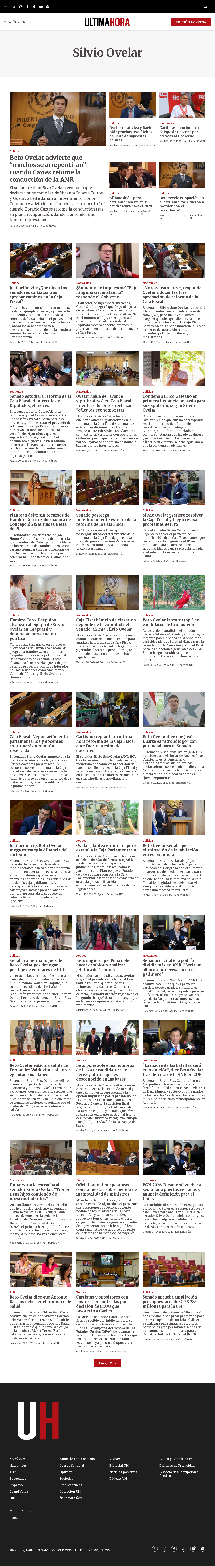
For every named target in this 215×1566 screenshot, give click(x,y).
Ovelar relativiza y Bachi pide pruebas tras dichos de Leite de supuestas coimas (131, 134)
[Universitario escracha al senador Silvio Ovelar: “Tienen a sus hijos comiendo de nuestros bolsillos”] (41, 1157)
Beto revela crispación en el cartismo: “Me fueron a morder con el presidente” (181, 204)
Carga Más (107, 1363)
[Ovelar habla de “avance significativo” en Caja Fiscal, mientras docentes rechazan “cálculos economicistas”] (107, 368)
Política (15, 151)
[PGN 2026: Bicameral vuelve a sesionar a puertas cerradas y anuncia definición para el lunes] (174, 1157)
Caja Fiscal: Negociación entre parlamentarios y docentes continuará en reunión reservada (40, 743)
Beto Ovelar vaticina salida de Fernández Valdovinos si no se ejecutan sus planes (40, 1070)
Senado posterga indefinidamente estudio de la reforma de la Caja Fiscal (106, 520)
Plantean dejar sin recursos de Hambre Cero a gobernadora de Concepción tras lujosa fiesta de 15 (40, 522)
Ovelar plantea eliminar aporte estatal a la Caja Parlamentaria (106, 847)
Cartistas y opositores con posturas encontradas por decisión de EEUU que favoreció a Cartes (102, 1304)
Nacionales (166, 123)
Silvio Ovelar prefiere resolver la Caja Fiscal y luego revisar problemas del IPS (173, 520)
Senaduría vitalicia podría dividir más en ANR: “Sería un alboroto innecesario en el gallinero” (172, 967)
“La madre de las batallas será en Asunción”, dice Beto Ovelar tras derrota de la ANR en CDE (173, 1070)
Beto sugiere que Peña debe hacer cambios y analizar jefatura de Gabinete (103, 965)
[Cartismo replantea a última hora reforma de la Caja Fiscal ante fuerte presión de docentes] (107, 709)
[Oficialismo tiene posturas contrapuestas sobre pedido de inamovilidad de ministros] (107, 1157)
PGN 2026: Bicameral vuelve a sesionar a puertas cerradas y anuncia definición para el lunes (172, 1192)
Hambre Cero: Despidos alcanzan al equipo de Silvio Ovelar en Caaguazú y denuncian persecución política (37, 629)
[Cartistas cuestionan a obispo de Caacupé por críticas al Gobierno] (182, 105)
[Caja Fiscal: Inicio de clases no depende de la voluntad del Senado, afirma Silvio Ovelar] (107, 592)
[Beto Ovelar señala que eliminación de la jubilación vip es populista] (174, 817)
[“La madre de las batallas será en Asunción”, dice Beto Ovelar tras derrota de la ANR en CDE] (174, 1037)
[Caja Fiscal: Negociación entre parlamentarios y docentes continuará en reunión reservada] (41, 709)
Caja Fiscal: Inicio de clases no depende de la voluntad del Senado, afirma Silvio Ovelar (106, 625)
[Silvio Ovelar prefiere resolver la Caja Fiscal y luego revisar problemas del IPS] (174, 487)
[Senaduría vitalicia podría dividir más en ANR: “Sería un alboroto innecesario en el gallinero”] (174, 932)
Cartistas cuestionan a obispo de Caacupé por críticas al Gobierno (179, 132)
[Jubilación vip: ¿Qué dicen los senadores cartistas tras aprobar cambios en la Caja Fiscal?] (41, 260)
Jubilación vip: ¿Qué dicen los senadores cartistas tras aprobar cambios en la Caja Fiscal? (38, 294)
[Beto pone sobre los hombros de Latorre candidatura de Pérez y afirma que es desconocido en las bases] (107, 1037)
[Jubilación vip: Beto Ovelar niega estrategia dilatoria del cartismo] (41, 817)
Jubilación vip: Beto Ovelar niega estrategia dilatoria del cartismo (39, 850)
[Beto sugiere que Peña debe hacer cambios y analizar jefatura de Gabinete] (107, 932)
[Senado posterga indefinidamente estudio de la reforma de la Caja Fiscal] (107, 487)
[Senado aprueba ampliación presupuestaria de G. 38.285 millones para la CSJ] (174, 1269)
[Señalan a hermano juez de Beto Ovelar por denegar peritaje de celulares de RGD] (41, 932)
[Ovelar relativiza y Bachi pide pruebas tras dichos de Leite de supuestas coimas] (132, 105)
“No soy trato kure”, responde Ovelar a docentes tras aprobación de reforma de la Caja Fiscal (172, 294)
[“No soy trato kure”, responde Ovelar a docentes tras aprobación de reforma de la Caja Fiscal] (174, 260)
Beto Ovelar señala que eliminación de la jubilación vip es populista (170, 850)
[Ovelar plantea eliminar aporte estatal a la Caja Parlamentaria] (107, 817)
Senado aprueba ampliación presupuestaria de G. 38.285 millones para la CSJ (170, 1302)
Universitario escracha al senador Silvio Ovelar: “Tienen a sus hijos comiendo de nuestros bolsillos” (40, 1192)
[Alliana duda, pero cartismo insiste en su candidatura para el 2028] (132, 175)
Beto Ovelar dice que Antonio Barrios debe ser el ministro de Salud (40, 1302)
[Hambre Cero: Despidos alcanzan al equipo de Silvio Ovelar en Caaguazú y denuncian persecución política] (41, 592)
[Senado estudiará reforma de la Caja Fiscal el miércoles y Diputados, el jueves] (41, 368)
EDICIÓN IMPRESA (191, 22)
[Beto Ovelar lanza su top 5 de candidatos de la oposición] (174, 592)
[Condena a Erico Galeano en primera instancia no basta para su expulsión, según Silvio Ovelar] (174, 368)
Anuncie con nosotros (77, 1459)
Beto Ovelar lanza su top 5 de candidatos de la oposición (171, 622)
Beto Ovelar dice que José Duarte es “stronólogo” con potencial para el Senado (170, 741)
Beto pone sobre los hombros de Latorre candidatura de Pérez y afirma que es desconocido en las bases (105, 1072)
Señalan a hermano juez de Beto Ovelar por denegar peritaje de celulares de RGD (38, 965)
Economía (16, 391)
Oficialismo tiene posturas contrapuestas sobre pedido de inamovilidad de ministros (106, 1190)
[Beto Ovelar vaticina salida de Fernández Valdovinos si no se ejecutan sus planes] (41, 1037)
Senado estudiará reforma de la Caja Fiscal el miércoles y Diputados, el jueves (40, 401)
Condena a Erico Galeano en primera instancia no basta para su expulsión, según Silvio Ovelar (174, 403)
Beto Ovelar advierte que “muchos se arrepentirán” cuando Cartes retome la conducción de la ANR (48, 168)
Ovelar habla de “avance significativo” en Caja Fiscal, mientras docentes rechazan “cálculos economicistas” (104, 403)
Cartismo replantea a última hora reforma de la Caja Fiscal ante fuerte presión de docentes (105, 743)
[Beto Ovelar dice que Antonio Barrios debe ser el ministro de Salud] (41, 1269)
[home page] (107, 22)
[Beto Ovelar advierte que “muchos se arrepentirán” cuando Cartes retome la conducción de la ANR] (58, 119)
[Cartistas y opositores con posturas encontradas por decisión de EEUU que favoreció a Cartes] (107, 1269)
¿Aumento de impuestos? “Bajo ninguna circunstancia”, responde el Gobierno (106, 292)
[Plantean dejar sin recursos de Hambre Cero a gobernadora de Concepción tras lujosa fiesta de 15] (41, 487)
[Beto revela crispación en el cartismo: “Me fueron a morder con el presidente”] (182, 175)
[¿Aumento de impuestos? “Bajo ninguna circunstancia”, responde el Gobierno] (107, 260)
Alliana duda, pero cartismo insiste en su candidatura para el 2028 (130, 202)
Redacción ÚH (48, 225)
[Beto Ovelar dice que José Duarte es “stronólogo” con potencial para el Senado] (174, 709)
